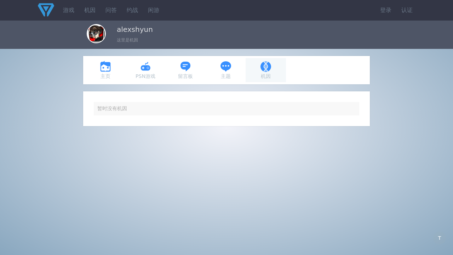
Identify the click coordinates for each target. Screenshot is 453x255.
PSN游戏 (145, 70)
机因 (90, 10)
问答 (111, 10)
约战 (132, 10)
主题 (225, 70)
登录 (385, 10)
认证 (407, 10)
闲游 (153, 10)
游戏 (68, 10)
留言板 (185, 70)
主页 (105, 70)
